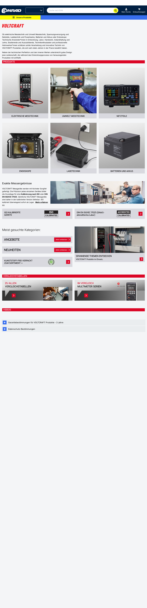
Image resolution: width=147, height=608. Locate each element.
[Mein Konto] (126, 10)
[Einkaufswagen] (139, 10)
